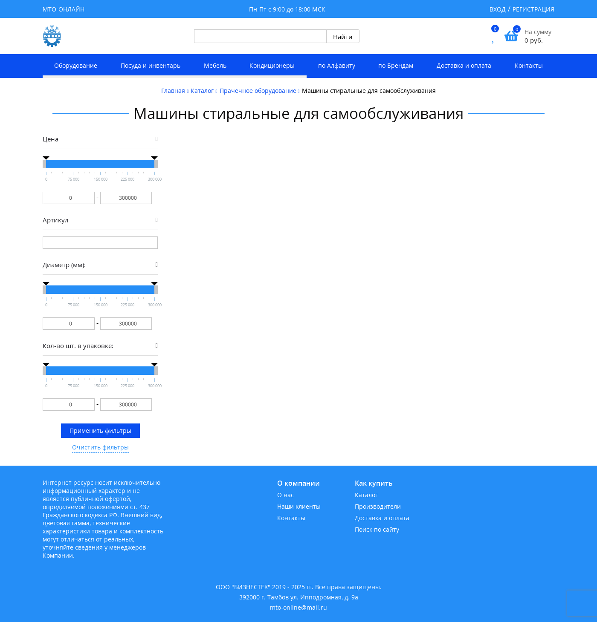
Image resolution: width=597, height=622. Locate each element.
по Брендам (395, 65)
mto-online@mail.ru (298, 607)
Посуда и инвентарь (150, 65)
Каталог (366, 495)
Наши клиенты (299, 506)
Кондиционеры (272, 65)
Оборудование (75, 65)
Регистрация (533, 9)
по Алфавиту (336, 65)
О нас (285, 495)
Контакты (529, 65)
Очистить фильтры (100, 447)
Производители (378, 506)
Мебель (215, 65)
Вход (498, 9)
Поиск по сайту (377, 529)
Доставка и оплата (464, 65)
